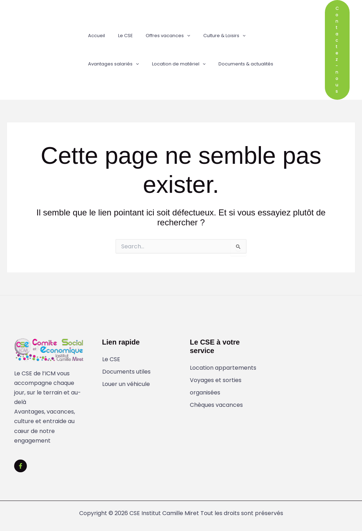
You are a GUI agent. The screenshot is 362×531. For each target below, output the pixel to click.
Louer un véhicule (126, 384)
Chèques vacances (216, 406)
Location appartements (223, 368)
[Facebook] (20, 466)
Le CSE (111, 360)
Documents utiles (126, 372)
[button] (178, 36)
